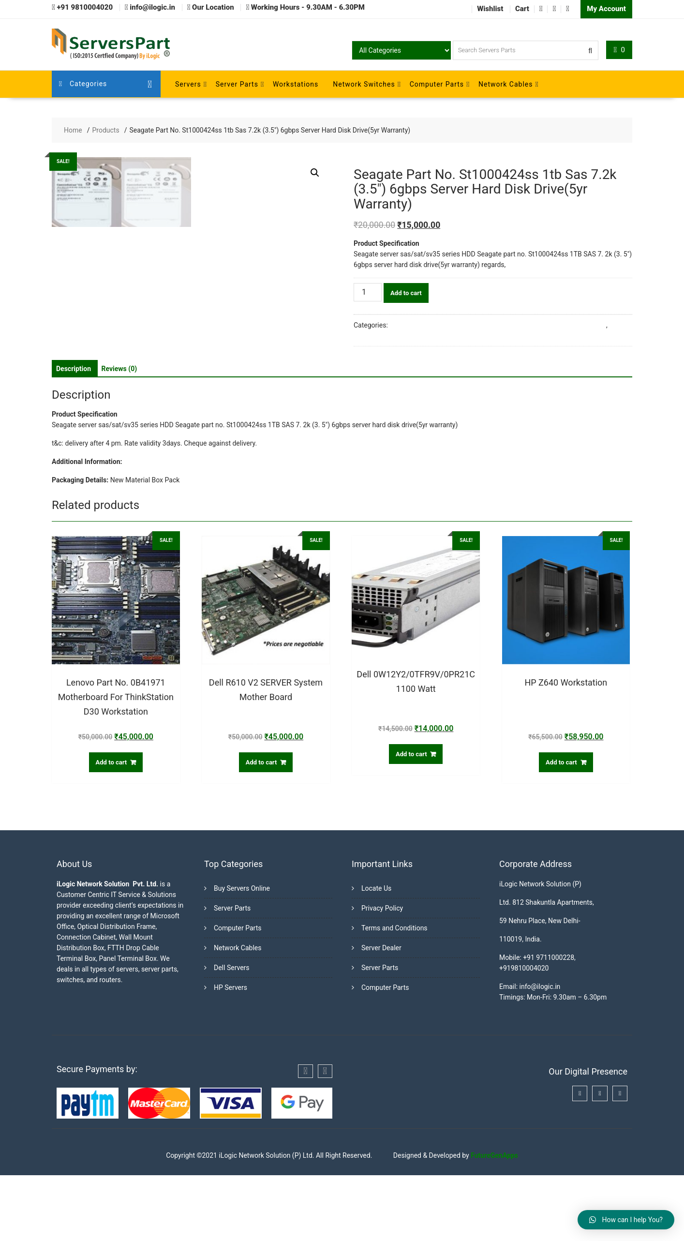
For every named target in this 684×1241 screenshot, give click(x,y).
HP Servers (230, 1053)
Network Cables (505, 84)
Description (73, 434)
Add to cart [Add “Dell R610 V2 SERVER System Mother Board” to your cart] (261, 828)
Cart (522, 8)
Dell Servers (232, 1033)
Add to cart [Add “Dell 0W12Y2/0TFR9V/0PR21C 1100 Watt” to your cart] (411, 819)
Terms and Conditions (394, 994)
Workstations (295, 84)
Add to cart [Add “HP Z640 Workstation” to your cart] (561, 828)
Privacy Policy (382, 974)
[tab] (73, 434)
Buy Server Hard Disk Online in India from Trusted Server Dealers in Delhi (497, 325)
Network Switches (364, 84)
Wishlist (490, 8)
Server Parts (237, 84)
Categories (83, 84)
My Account (606, 8)
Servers (188, 84)
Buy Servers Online (242, 954)
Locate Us (376, 954)
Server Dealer (381, 1013)
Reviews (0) (119, 434)
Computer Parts (437, 84)
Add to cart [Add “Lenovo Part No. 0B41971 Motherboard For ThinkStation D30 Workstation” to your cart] (111, 828)
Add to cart (406, 292)
